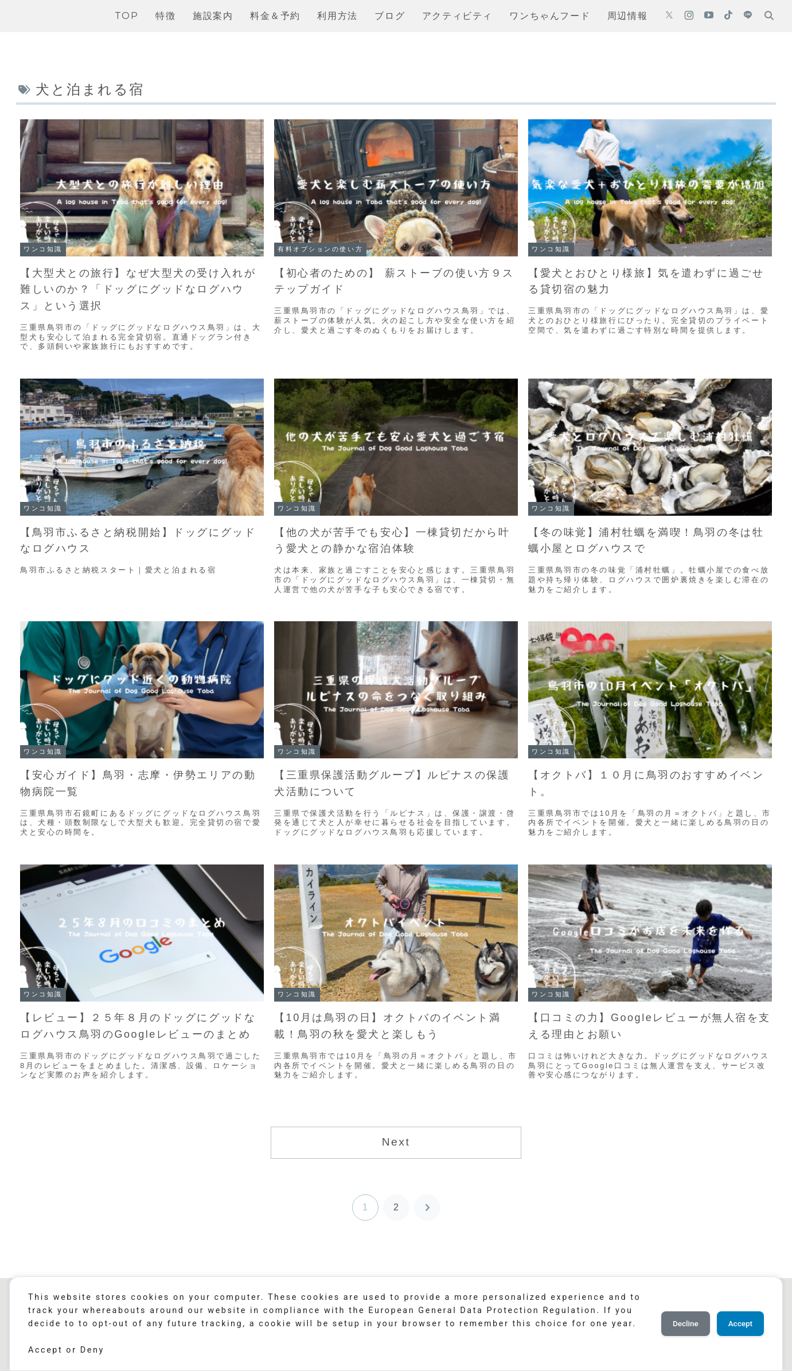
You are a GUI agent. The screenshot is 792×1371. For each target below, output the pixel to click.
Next (396, 1142)
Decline (677, 1317)
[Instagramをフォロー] (689, 16)
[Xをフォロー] (669, 16)
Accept (737, 1317)
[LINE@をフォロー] (747, 16)
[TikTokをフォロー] (728, 16)
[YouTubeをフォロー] (708, 16)
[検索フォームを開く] (769, 15)
